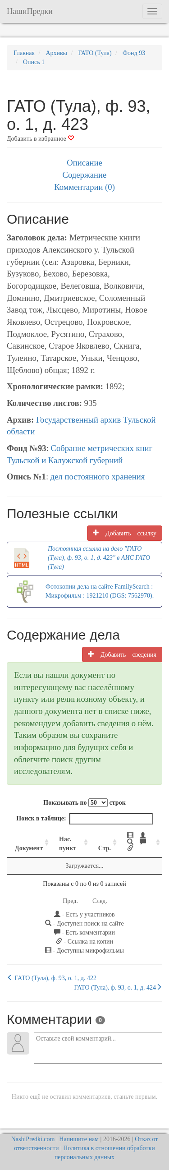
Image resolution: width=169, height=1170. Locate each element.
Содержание (85, 175)
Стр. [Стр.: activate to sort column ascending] (104, 848)
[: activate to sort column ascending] (140, 842)
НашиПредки (30, 11)
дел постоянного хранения (97, 476)
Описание (84, 162)
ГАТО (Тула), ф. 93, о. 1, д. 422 (51, 977)
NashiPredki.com (33, 1139)
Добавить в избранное (40, 138)
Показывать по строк (84, 802)
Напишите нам (79, 1139)
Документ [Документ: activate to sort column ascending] (29, 848)
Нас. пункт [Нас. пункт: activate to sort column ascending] (67, 844)
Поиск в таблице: (84, 819)
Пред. (70, 901)
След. (99, 901)
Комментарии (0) (84, 187)
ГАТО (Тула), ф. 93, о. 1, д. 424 (118, 987)
